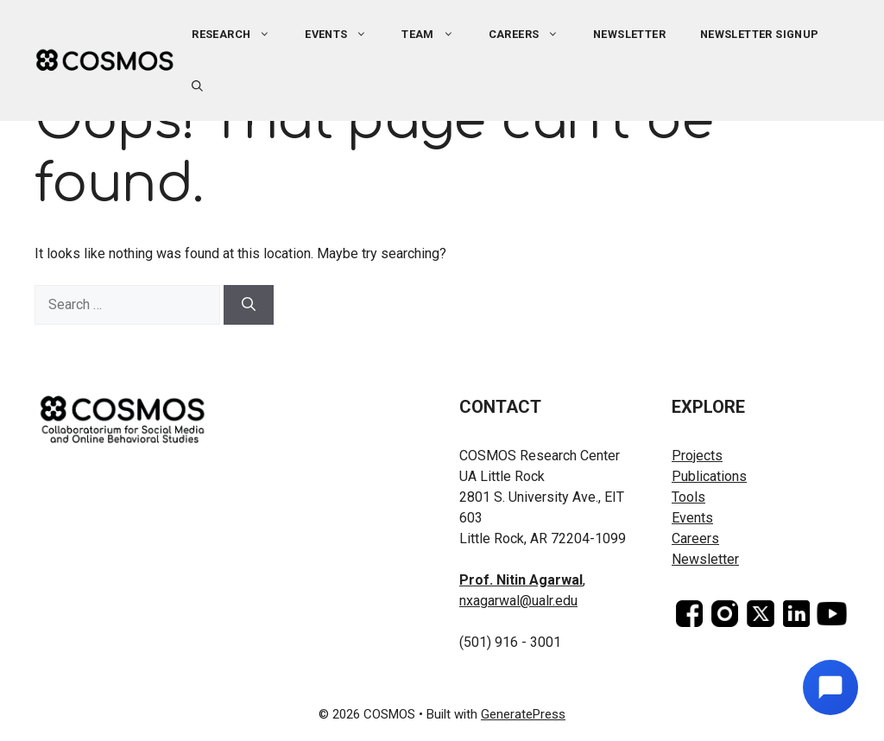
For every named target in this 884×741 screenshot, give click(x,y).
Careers (533, 34)
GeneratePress (523, 714)
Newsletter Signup (759, 34)
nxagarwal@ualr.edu (518, 600)
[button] (197, 86)
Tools (688, 497)
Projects (697, 455)
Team (435, 34)
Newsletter (629, 34)
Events (344, 34)
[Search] (249, 305)
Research (239, 34)
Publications (709, 476)
